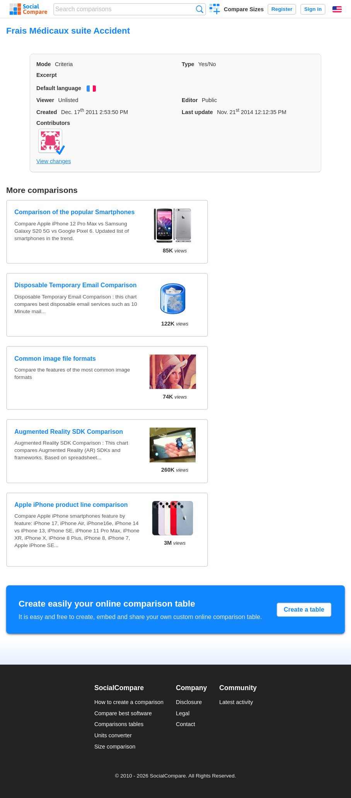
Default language (58, 88)
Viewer (45, 100)
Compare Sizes (244, 9)
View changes (53, 161)
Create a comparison (215, 10)
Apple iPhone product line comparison (71, 504)
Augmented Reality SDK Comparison (68, 431)
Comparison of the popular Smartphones (74, 212)
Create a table (304, 609)
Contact (185, 724)
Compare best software (123, 713)
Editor (190, 100)
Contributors (53, 123)
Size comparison (114, 746)
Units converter (113, 735)
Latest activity (236, 702)
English (337, 9)
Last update (197, 112)
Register (281, 9)
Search (199, 9)
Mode (43, 64)
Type (188, 64)
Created (46, 112)
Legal (182, 713)
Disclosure (189, 702)
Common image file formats (55, 358)
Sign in (313, 9)
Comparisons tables (118, 724)
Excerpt (46, 75)
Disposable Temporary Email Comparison (75, 285)
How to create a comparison (129, 702)
